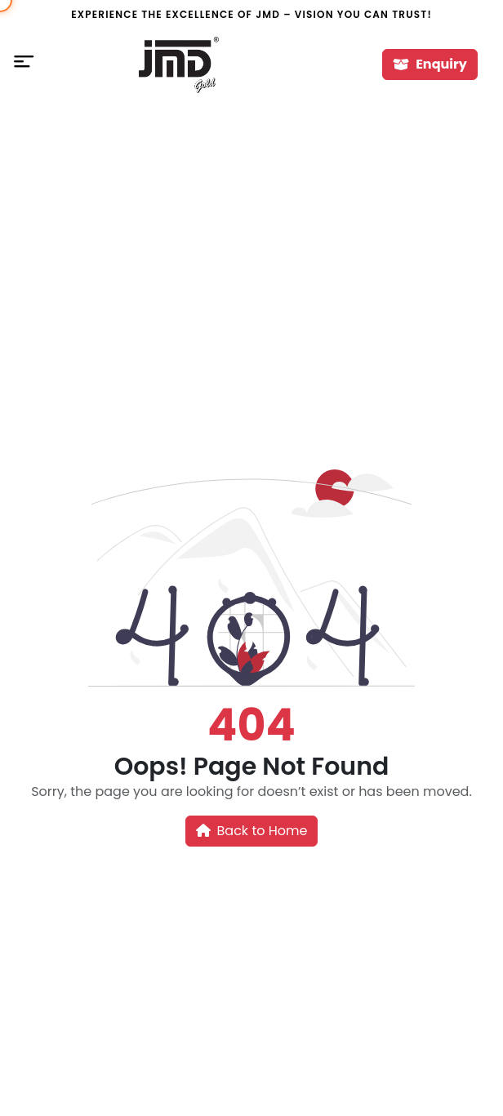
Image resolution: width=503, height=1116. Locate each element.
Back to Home (252, 830)
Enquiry (430, 64)
